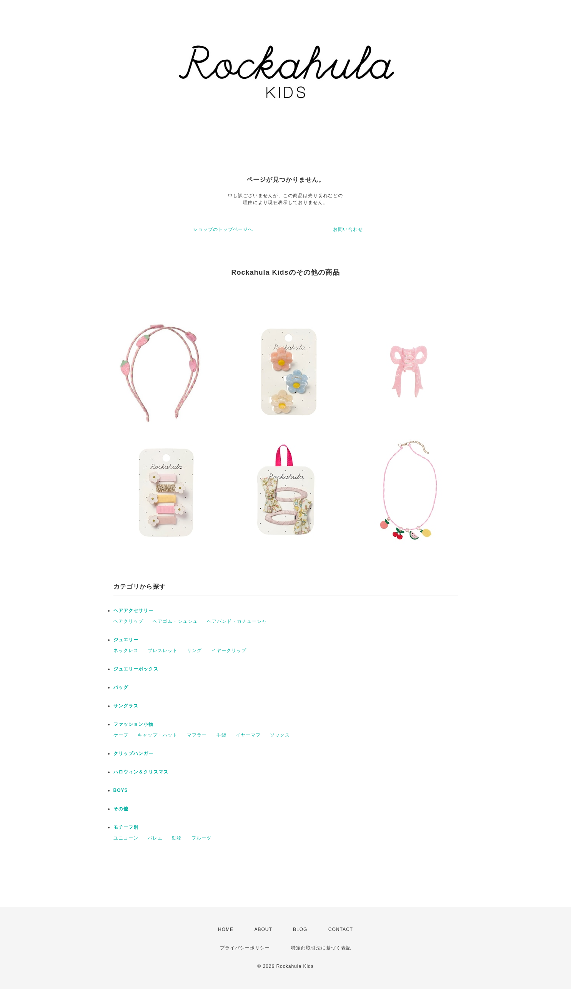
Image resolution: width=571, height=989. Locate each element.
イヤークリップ (228, 650)
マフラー (197, 735)
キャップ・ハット (158, 735)
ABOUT (263, 929)
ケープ (120, 735)
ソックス (280, 735)
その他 (120, 808)
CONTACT (340, 929)
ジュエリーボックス (135, 669)
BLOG (300, 929)
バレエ (155, 838)
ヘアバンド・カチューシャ (237, 621)
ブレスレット (163, 650)
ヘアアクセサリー (133, 610)
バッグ (120, 687)
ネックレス (125, 650)
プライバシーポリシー (245, 948)
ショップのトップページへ (223, 229)
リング (194, 650)
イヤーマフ (248, 735)
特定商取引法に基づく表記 (321, 948)
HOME (225, 929)
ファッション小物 (133, 724)
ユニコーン (125, 838)
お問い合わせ (348, 229)
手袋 (221, 735)
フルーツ (201, 838)
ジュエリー (125, 639)
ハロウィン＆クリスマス (140, 772)
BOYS (120, 790)
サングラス (125, 706)
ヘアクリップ (128, 621)
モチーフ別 (125, 827)
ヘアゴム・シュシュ (175, 621)
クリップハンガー (133, 753)
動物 (177, 838)
